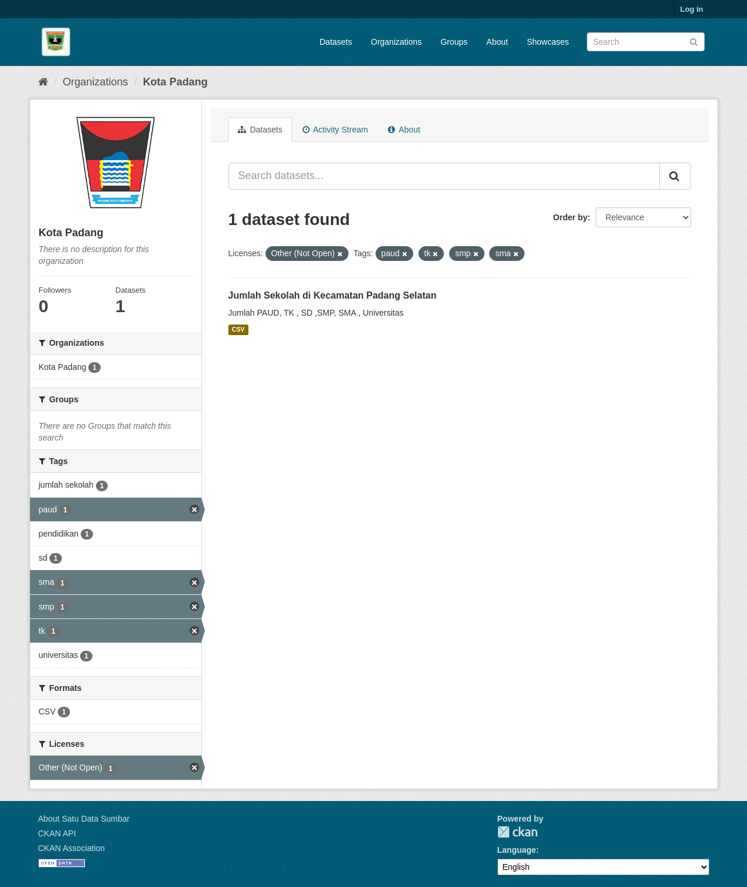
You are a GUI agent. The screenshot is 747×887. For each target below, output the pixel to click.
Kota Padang (175, 82)
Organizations (396, 42)
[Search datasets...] (444, 176)
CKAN (517, 832)
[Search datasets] (646, 41)
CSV (238, 329)
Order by (570, 217)
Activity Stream (335, 129)
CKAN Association (71, 848)
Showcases (548, 42)
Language (516, 850)
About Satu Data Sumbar (84, 818)
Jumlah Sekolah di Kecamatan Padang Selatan (332, 295)
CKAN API (57, 833)
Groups (453, 42)
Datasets (336, 42)
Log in (691, 9)
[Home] (43, 82)
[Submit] (694, 41)
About (497, 42)
